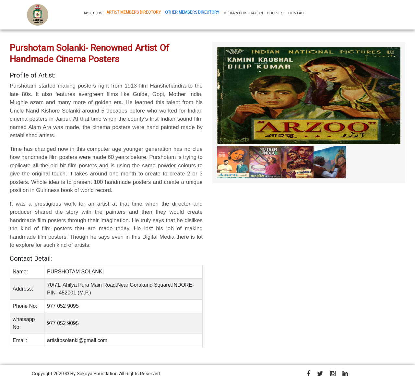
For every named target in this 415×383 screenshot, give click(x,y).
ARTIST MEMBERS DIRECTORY (133, 12)
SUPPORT (275, 13)
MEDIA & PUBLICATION (243, 13)
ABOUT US (93, 12)
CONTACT (297, 13)
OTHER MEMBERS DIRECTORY (192, 12)
